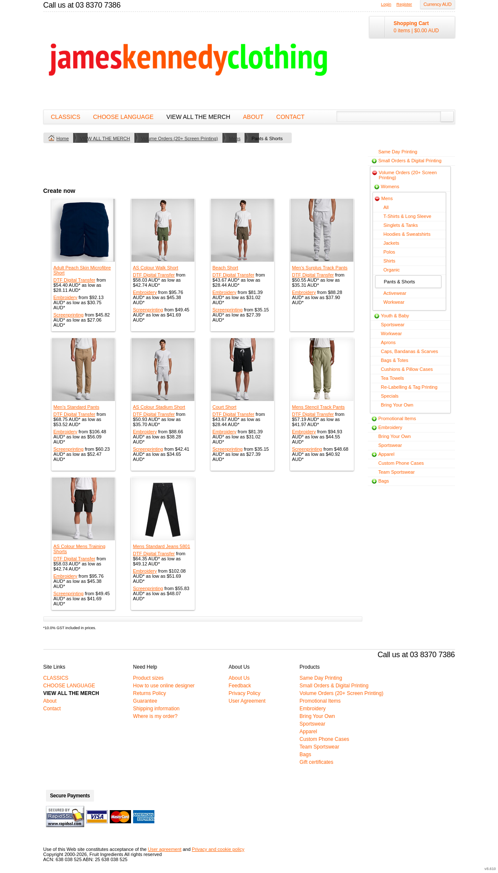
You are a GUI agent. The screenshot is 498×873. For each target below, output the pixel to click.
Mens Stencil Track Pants (318, 407)
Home (63, 138)
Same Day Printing (398, 151)
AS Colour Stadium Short (159, 407)
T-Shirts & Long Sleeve (408, 216)
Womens (390, 186)
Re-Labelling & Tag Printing (409, 387)
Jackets (391, 243)
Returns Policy (149, 693)
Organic (392, 269)
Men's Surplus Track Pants (320, 267)
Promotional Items (397, 418)
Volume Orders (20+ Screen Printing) (179, 138)
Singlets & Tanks (401, 225)
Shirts (390, 260)
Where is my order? (155, 716)
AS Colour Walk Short (156, 267)
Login (386, 4)
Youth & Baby (395, 315)
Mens (235, 138)
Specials (390, 395)
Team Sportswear (396, 472)
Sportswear (393, 324)
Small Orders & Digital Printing (410, 160)
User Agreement (247, 701)
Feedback (240, 686)
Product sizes (148, 678)
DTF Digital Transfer (74, 280)
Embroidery (65, 297)
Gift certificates (316, 762)
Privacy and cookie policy (218, 849)
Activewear (395, 293)
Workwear (394, 302)
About (253, 116)
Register (404, 4)
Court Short (224, 407)
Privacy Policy (245, 693)
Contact (290, 116)
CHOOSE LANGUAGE (123, 116)
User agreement (165, 849)
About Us (239, 678)
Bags (383, 480)
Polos (390, 251)
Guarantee (145, 701)
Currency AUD (438, 4)
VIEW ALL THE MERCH (198, 116)
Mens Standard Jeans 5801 (162, 546)
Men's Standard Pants (77, 407)
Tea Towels (392, 378)
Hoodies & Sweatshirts (407, 234)
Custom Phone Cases (401, 463)
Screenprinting (69, 314)
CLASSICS (65, 116)
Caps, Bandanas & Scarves (409, 351)
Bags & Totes (395, 360)
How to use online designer (164, 686)
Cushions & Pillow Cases (407, 369)
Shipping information (156, 709)
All (386, 207)
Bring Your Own (397, 404)
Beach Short (226, 267)
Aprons (388, 342)
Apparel (386, 454)
